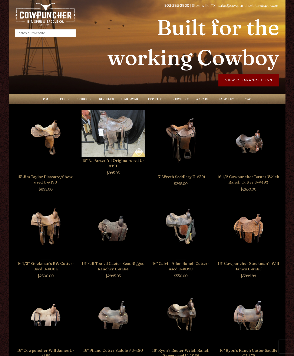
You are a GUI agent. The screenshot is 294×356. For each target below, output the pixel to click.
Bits (61, 99)
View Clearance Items (248, 80)
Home (45, 99)
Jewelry (181, 99)
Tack (249, 99)
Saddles (226, 99)
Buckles (106, 99)
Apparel (203, 99)
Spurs (82, 99)
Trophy (155, 99)
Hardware (131, 99)
